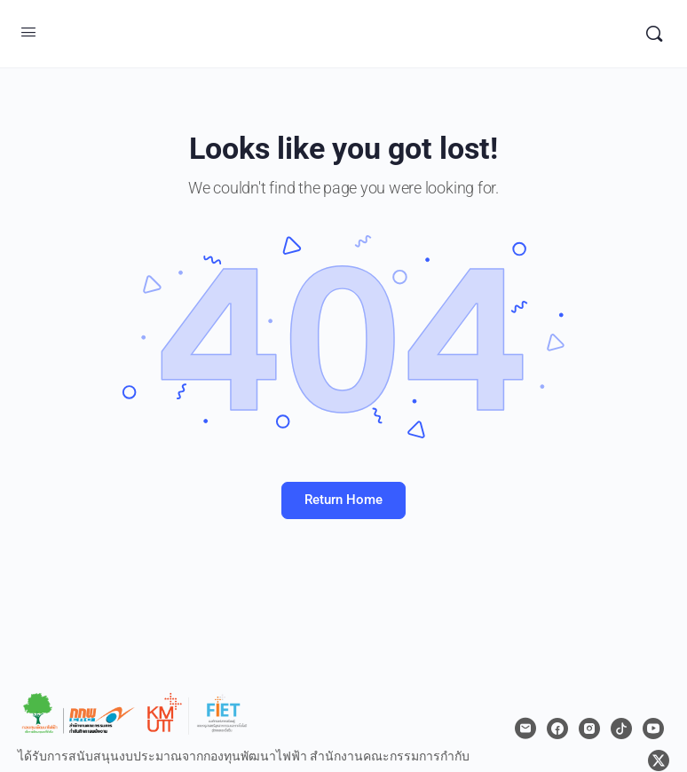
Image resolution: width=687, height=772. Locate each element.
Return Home (343, 500)
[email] (525, 728)
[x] (658, 760)
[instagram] (589, 728)
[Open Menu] (28, 32)
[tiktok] (621, 728)
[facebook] (557, 728)
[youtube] (653, 728)
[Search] (654, 33)
